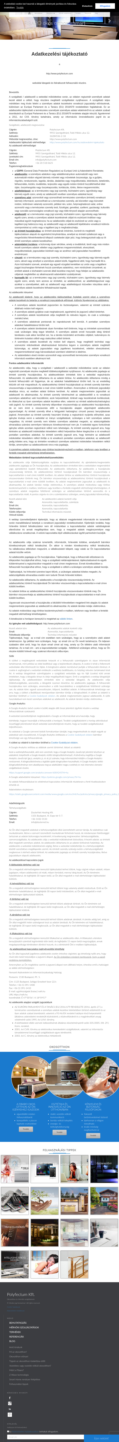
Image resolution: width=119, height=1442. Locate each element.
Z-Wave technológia (19, 1374)
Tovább (26, 1129)
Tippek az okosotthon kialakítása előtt (27, 1361)
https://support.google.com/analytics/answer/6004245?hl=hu (39, 772)
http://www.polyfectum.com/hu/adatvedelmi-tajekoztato (77, 142)
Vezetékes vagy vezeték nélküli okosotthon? (30, 1365)
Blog (96, 13)
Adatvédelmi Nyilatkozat (16, 1311)
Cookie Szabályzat (13, 1307)
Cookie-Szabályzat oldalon (42, 695)
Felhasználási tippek (18, 1384)
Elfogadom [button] (105, 6)
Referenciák (88, 13)
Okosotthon (51, 13)
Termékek (78, 13)
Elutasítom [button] (87, 6)
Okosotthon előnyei (18, 1356)
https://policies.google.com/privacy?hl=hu (61, 777)
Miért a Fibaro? (16, 1370)
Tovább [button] (20, 7)
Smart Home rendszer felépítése (24, 1379)
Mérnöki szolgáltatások (65, 13)
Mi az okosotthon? (18, 1351)
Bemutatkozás (38, 13)
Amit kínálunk (15, 1347)
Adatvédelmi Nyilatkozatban (25, 1431)
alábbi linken (66, 619)
